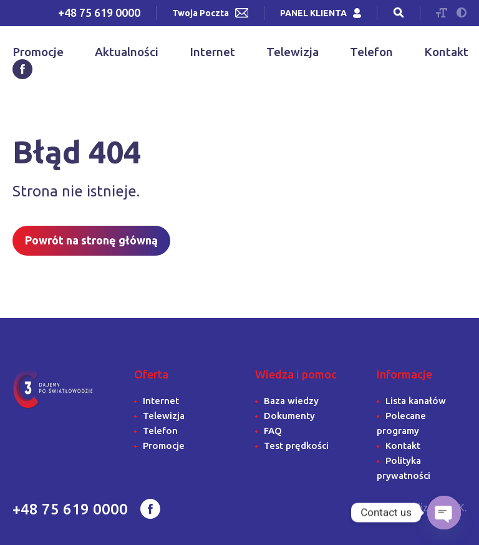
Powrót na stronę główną (91, 240)
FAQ (273, 430)
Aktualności (126, 52)
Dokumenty (289, 415)
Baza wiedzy (291, 400)
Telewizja (292, 52)
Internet (212, 52)
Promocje (38, 52)
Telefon (371, 52)
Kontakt (446, 52)
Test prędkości (296, 445)
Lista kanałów (415, 400)
